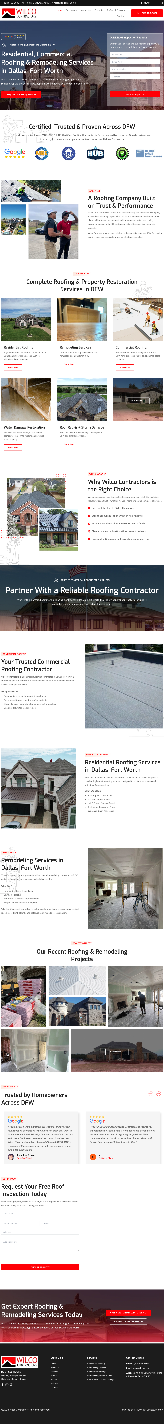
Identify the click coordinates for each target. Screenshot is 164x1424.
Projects (98, 10)
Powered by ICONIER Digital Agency (142, 1409)
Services (71, 10)
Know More (13, 367)
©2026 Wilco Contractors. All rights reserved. (25, 1409)
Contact (121, 16)
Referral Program (116, 10)
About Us (86, 10)
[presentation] (129, 87)
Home (59, 10)
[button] (71, 10)
